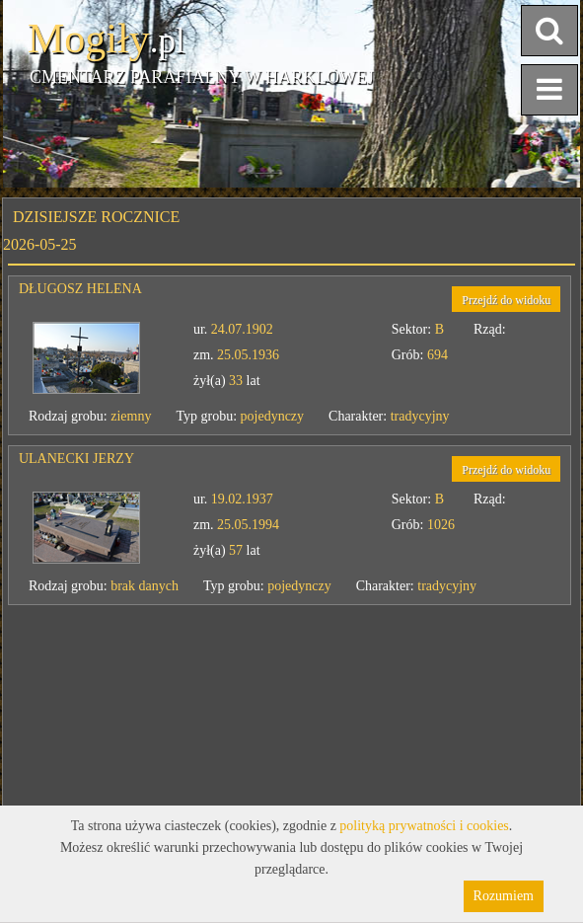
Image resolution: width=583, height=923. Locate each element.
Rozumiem (504, 895)
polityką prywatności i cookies (423, 825)
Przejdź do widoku (506, 300)
